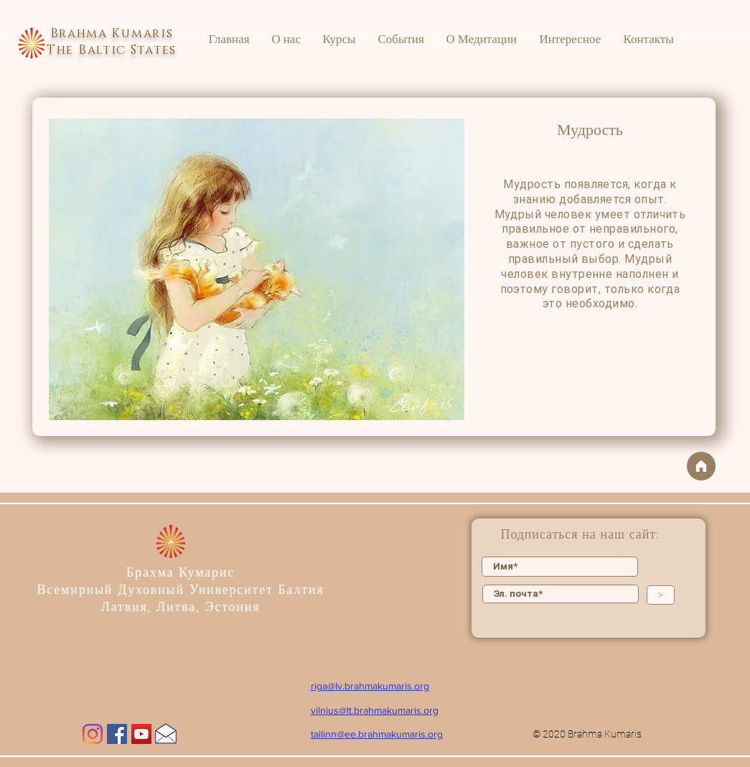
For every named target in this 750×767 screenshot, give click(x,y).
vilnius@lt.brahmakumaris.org (375, 710)
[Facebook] (117, 734)
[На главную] (701, 466)
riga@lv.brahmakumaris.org (370, 686)
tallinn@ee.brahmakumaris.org (377, 734)
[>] (661, 595)
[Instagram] (93, 734)
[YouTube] (141, 734)
